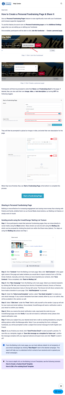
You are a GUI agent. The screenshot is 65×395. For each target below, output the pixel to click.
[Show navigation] (61, 386)
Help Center (17, 3)
